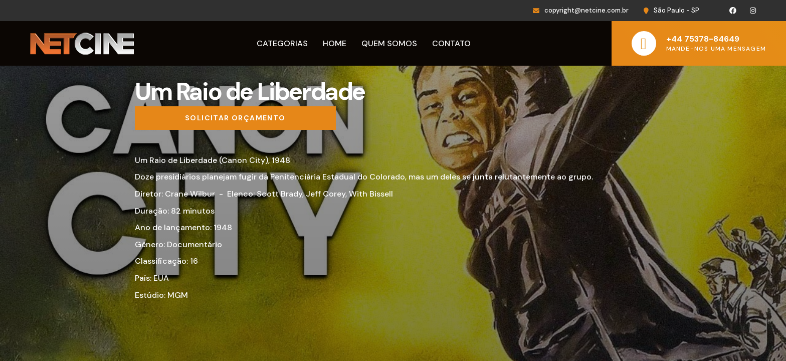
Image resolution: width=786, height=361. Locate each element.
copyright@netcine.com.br (586, 10)
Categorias (282, 43)
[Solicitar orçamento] (235, 118)
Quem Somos (389, 43)
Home (334, 43)
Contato (451, 43)
